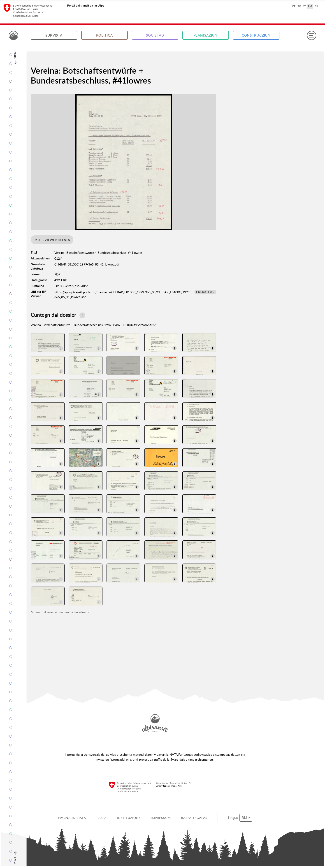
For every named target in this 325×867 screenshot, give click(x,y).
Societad (155, 35)
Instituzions (129, 818)
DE (293, 6)
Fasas (102, 818)
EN (316, 6)
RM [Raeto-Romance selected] (310, 6)
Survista (54, 35)
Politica (104, 35)
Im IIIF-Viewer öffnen (51, 240)
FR (299, 6)
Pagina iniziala (72, 818)
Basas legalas (194, 818)
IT (304, 6)
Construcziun (256, 35)
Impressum (161, 818)
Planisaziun (206, 35)
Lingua (240, 818)
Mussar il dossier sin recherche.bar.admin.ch (61, 612)
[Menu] (311, 35)
